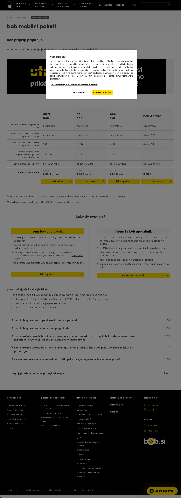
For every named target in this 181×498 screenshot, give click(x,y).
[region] (91, 74)
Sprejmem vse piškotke (102, 92)
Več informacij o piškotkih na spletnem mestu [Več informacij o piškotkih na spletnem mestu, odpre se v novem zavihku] (74, 84)
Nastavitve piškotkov (80, 92)
